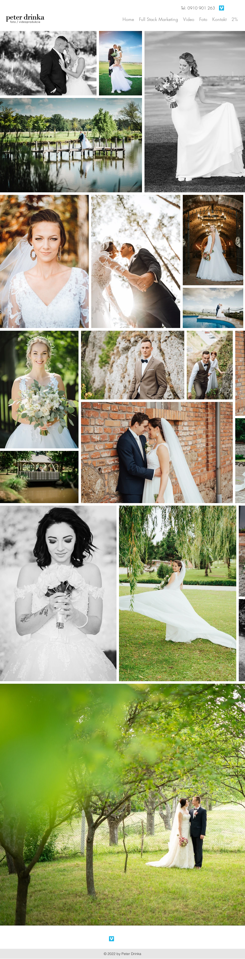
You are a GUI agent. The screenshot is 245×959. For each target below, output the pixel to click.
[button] (203, 19)
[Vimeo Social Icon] (221, 7)
